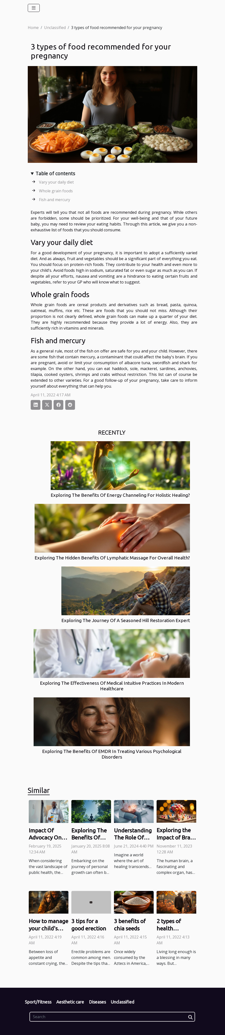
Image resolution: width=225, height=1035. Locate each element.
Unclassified (55, 27)
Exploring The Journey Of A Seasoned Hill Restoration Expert (125, 620)
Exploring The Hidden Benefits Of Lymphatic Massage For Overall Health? (112, 557)
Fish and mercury (54, 199)
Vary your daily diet (56, 182)
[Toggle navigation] (34, 8)
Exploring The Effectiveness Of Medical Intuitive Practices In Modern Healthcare (112, 685)
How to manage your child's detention (48, 928)
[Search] (112, 1017)
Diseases (97, 1001)
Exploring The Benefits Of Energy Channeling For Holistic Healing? (120, 495)
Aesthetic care (70, 1001)
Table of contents (55, 173)
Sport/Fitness (38, 1001)
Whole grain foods (56, 191)
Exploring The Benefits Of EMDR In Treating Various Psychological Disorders (111, 754)
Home (33, 27)
